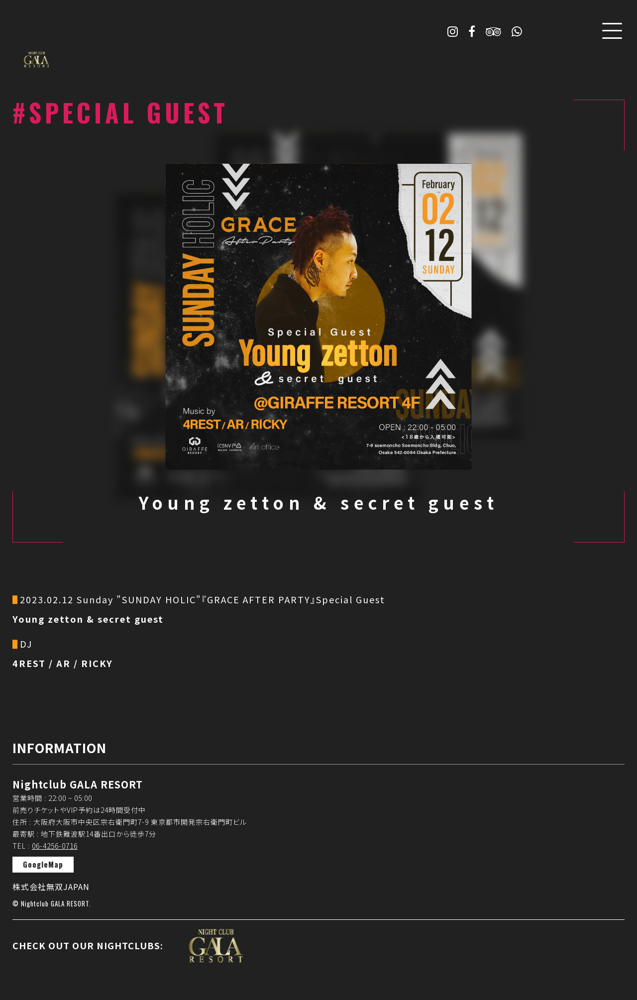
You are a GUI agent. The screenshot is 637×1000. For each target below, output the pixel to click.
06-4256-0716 (55, 846)
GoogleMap (43, 864)
